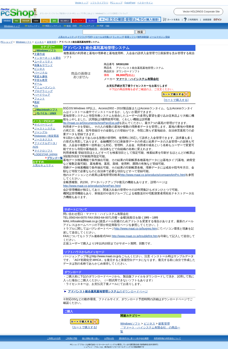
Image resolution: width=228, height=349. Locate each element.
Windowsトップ (12, 26)
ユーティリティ (43, 61)
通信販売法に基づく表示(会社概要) (134, 338)
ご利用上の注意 (54, 338)
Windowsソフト (24, 42)
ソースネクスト (43, 139)
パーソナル (40, 72)
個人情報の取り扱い (91, 338)
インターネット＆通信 (47, 57)
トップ (81, 2)
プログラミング (43, 91)
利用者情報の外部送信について (167, 338)
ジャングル (40, 132)
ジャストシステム (44, 128)
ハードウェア (42, 94)
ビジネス (39, 42)
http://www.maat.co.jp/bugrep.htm (135, 228)
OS (36, 105)
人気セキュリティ (43, 165)
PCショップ (7, 42)
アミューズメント (44, 87)
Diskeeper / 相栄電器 (46, 135)
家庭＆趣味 (40, 76)
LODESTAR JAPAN (45, 154)
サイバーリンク (43, 124)
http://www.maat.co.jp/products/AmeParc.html (92, 185)
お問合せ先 (109, 338)
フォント (39, 98)
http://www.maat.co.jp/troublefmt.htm (135, 236)
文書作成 (39, 54)
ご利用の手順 (71, 338)
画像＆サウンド (43, 65)
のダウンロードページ (108, 291)
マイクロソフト (43, 150)
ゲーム (38, 83)
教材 (36, 102)
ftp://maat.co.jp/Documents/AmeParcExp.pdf (91, 123)
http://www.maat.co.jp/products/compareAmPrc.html (152, 174)
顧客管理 (51, 42)
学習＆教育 (40, 80)
